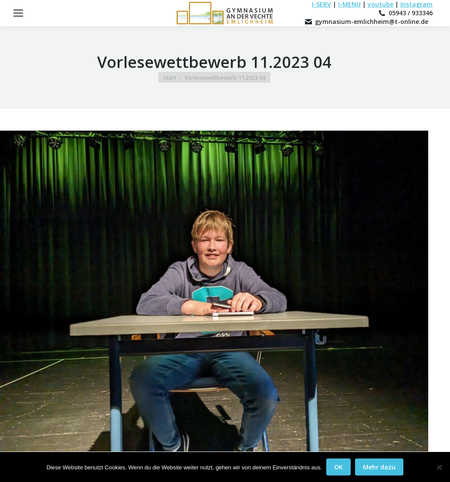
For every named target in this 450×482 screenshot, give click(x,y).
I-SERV (321, 4)
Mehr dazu (379, 467)
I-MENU (349, 4)
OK (338, 467)
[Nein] (439, 467)
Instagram (416, 4)
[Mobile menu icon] (18, 13)
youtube (380, 4)
